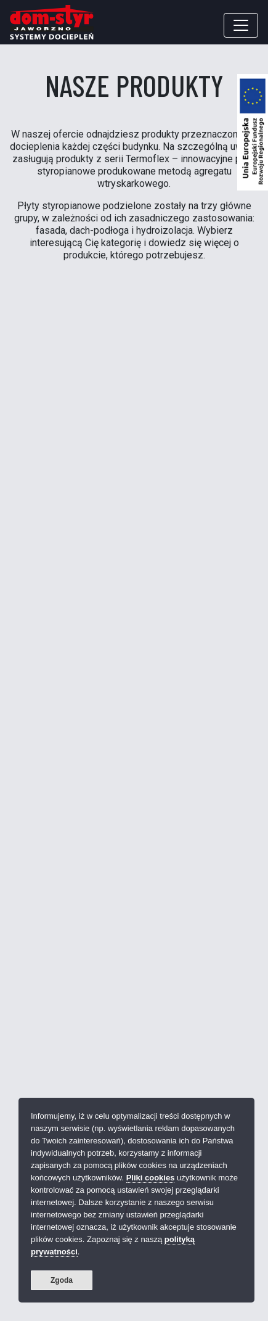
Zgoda (62, 1280)
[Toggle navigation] (241, 25)
